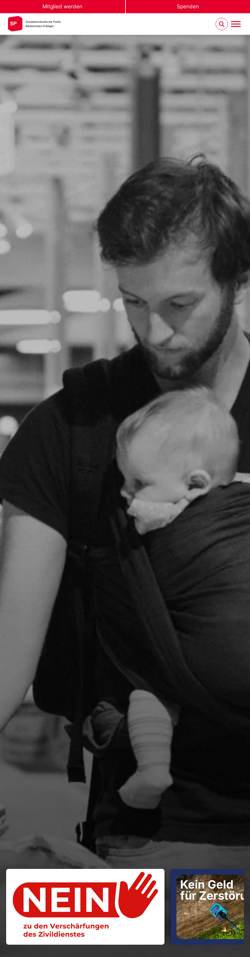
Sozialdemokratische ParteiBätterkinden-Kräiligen (43, 24)
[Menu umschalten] (236, 24)
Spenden (188, 6)
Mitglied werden (62, 6)
